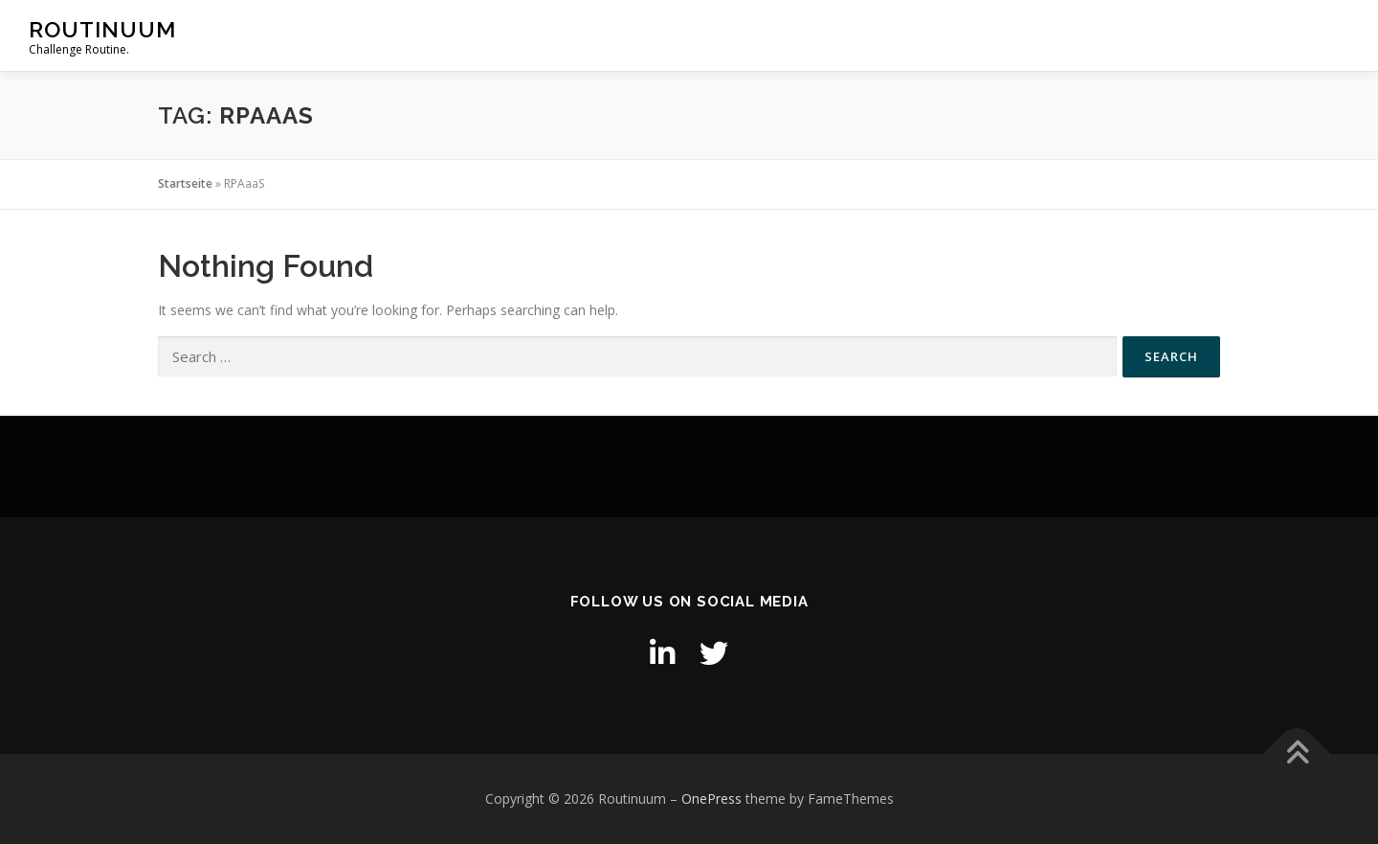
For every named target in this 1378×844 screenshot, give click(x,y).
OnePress (711, 798)
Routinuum (102, 29)
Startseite (185, 183)
